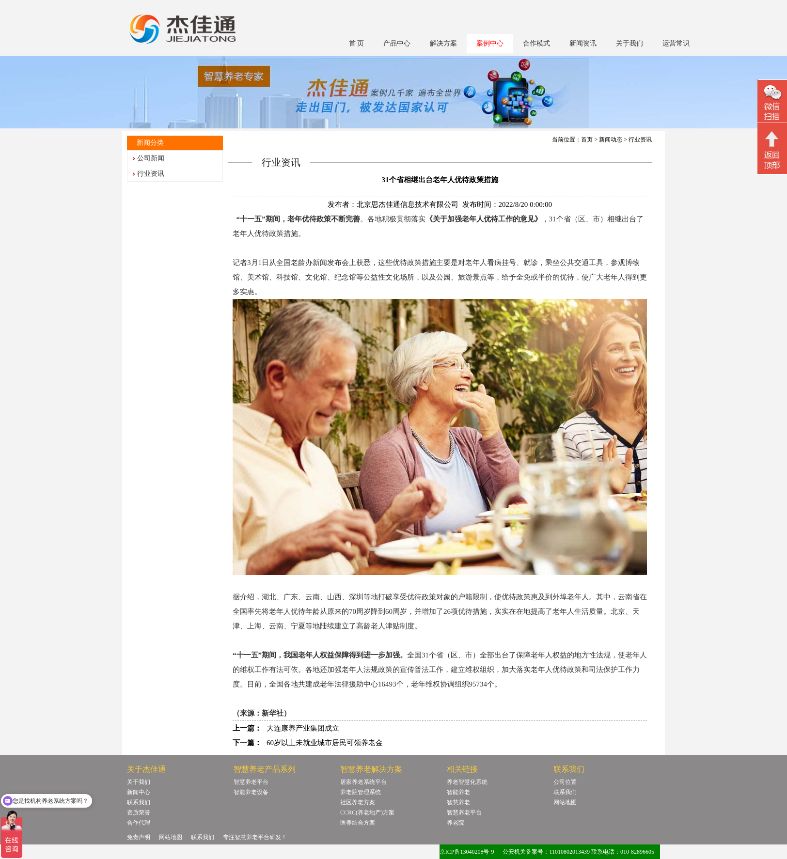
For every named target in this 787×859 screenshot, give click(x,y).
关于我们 (629, 43)
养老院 (455, 822)
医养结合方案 (357, 822)
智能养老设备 (251, 792)
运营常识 (676, 43)
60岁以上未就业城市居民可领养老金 (325, 743)
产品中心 (396, 43)
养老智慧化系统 (467, 782)
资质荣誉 (138, 812)
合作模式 (536, 43)
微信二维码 (772, 102)
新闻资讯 (583, 43)
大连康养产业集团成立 (303, 728)
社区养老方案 (357, 802)
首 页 (356, 43)
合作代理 (138, 822)
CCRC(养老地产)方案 (367, 812)
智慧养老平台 (251, 782)
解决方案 (443, 43)
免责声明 (138, 837)
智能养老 (458, 792)
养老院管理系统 (360, 792)
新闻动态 (610, 139)
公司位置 (565, 782)
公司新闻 (150, 158)
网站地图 (565, 802)
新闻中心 (138, 792)
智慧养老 (458, 802)
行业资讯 (150, 173)
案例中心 (490, 43)
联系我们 (138, 802)
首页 (587, 139)
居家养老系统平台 (363, 782)
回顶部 (772, 149)
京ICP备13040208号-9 (467, 851)
